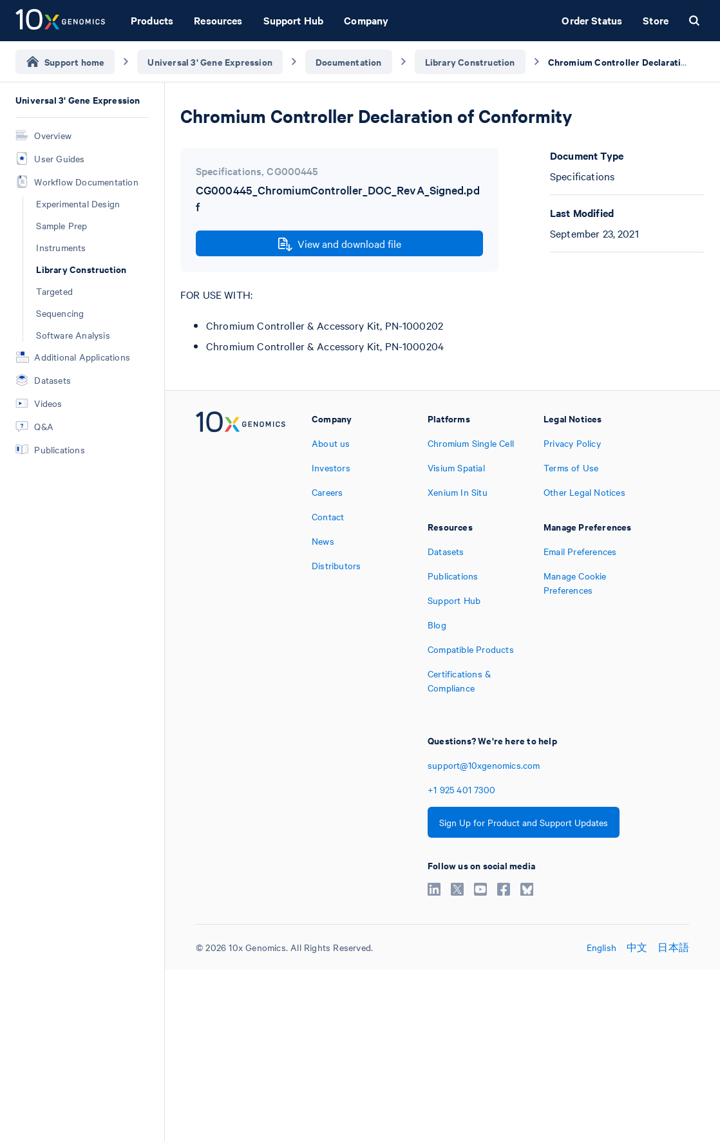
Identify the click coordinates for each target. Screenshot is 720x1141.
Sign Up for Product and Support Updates (523, 822)
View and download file (339, 244)
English (601, 947)
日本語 (673, 947)
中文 (637, 947)
